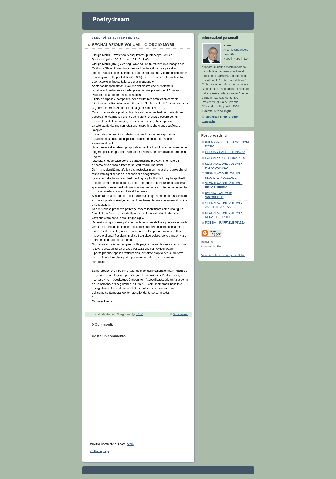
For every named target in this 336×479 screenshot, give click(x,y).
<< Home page (99, 451)
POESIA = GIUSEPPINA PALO (225, 158)
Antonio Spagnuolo (236, 49)
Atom (130, 444)
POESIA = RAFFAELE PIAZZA (225, 152)
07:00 (139, 314)
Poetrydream (110, 19)
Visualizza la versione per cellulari (223, 255)
